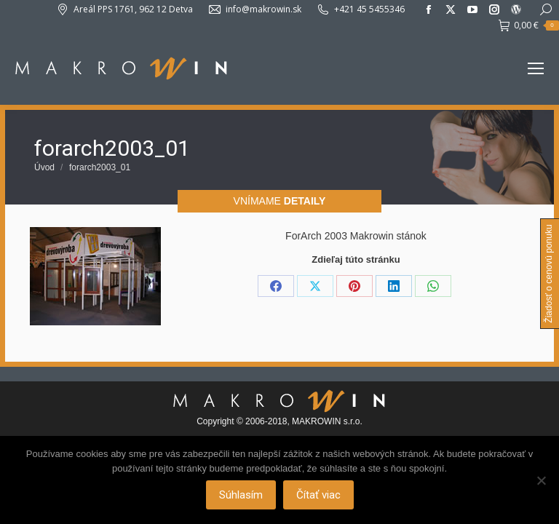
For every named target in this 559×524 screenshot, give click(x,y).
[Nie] (541, 480)
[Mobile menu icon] (535, 68)
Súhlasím (241, 494)
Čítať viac (318, 494)
